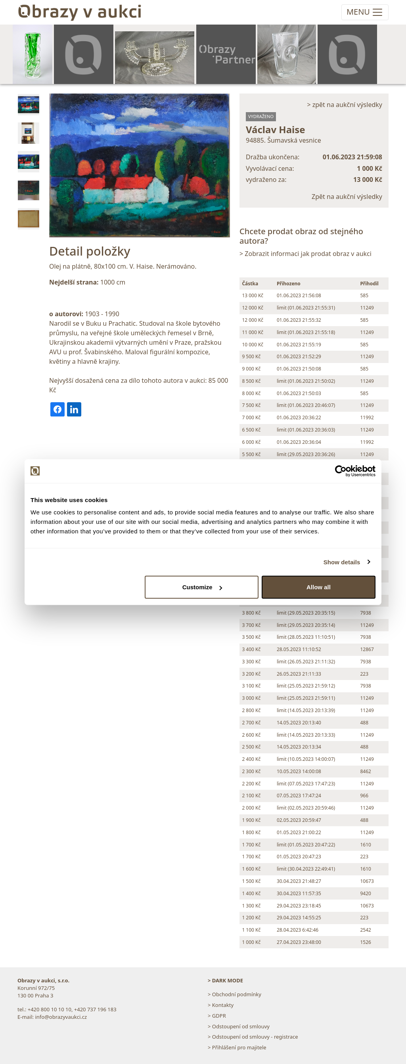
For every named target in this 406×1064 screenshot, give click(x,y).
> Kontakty (221, 1005)
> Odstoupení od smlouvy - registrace (253, 1036)
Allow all (318, 587)
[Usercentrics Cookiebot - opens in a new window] (340, 471)
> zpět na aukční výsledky (344, 104)
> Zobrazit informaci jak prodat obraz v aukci (305, 253)
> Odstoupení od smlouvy (239, 1026)
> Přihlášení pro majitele (237, 1047)
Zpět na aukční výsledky (347, 196)
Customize (202, 587)
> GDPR (217, 1015)
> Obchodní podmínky (234, 994)
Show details (342, 561)
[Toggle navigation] (365, 12)
